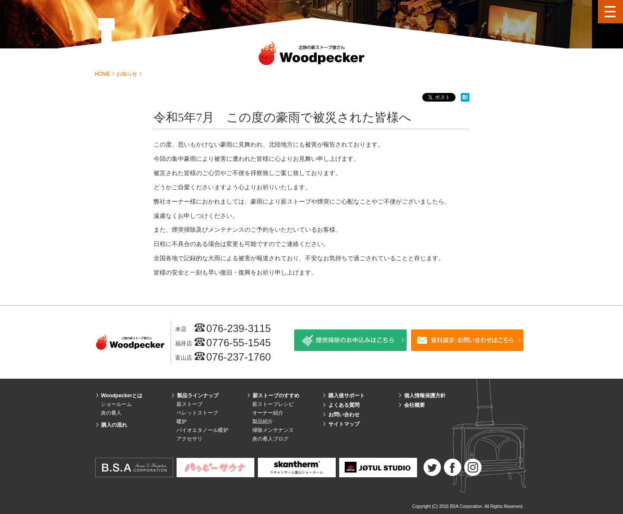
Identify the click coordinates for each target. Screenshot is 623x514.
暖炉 (182, 421)
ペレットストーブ (197, 413)
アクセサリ (189, 439)
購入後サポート (346, 396)
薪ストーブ (189, 404)
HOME (103, 74)
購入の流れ (114, 425)
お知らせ (127, 74)
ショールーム (116, 404)
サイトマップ (344, 424)
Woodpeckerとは (122, 396)
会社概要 (414, 405)
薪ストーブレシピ (273, 404)
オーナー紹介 (267, 413)
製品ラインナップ (197, 396)
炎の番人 (111, 413)
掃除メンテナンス (273, 430)
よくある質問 (344, 405)
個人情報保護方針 (425, 396)
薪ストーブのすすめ (276, 396)
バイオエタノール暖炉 (202, 430)
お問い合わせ (344, 415)
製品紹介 (262, 421)
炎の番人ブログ (270, 439)
